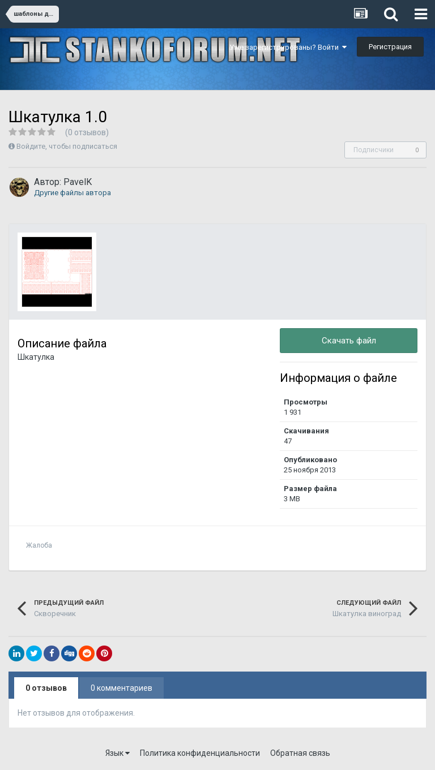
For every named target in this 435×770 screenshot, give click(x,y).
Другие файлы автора (72, 192)
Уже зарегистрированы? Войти (288, 47)
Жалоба (39, 545)
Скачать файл (349, 340)
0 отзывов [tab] (46, 687)
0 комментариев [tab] (121, 687)
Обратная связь (300, 753)
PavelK (77, 182)
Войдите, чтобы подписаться (66, 146)
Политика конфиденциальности (200, 753)
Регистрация (390, 46)
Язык (117, 753)
